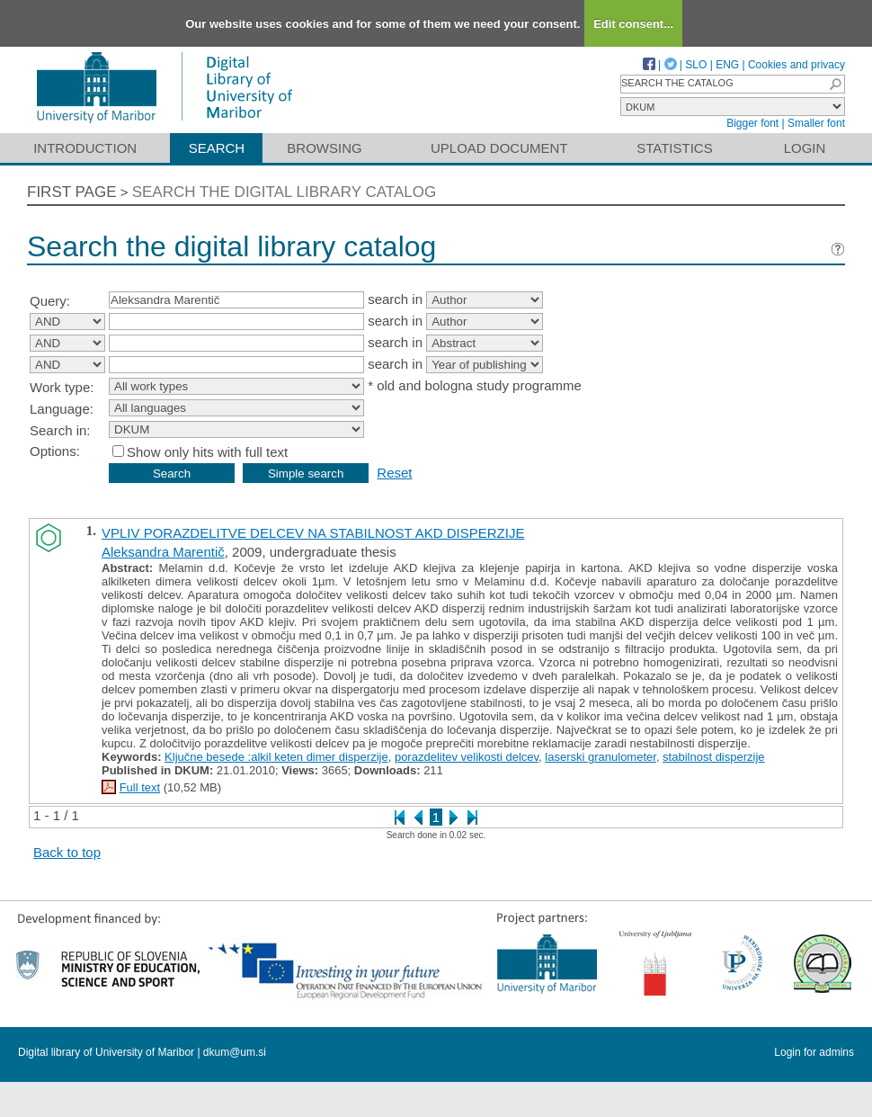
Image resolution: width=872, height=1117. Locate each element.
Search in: (60, 430)
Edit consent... (633, 24)
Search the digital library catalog (284, 192)
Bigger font (752, 123)
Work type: (61, 387)
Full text (140, 787)
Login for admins (814, 1052)
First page (72, 192)
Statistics (674, 148)
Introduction (85, 148)
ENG (727, 64)
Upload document (499, 148)
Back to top (67, 852)
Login (805, 148)
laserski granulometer (600, 757)
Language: (61, 408)
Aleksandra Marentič (163, 551)
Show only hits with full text (207, 452)
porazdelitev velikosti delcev (466, 757)
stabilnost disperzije (713, 757)
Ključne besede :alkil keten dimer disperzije (276, 757)
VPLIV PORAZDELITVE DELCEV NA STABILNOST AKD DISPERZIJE (313, 533)
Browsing (324, 148)
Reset (394, 472)
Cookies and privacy (796, 64)
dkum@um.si (234, 1052)
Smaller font (816, 123)
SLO (696, 64)
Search (217, 148)
